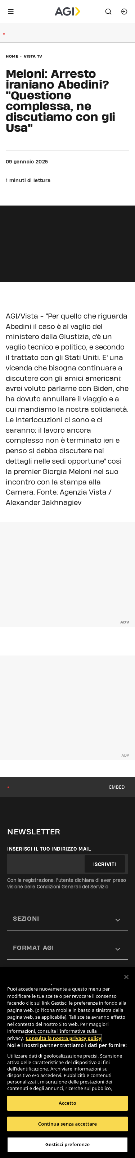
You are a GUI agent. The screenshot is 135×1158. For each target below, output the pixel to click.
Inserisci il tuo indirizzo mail (49, 849)
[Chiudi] (126, 977)
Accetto (67, 1103)
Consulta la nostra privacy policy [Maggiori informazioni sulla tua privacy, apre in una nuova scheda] (63, 1038)
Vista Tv (33, 56)
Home (12, 56)
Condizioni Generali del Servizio (72, 886)
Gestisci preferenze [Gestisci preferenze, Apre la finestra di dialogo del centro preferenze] (67, 1144)
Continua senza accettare (67, 1124)
